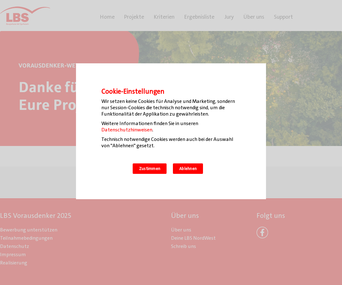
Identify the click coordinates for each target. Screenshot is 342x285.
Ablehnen (188, 168)
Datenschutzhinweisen (126, 129)
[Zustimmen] (258, 131)
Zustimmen (149, 168)
